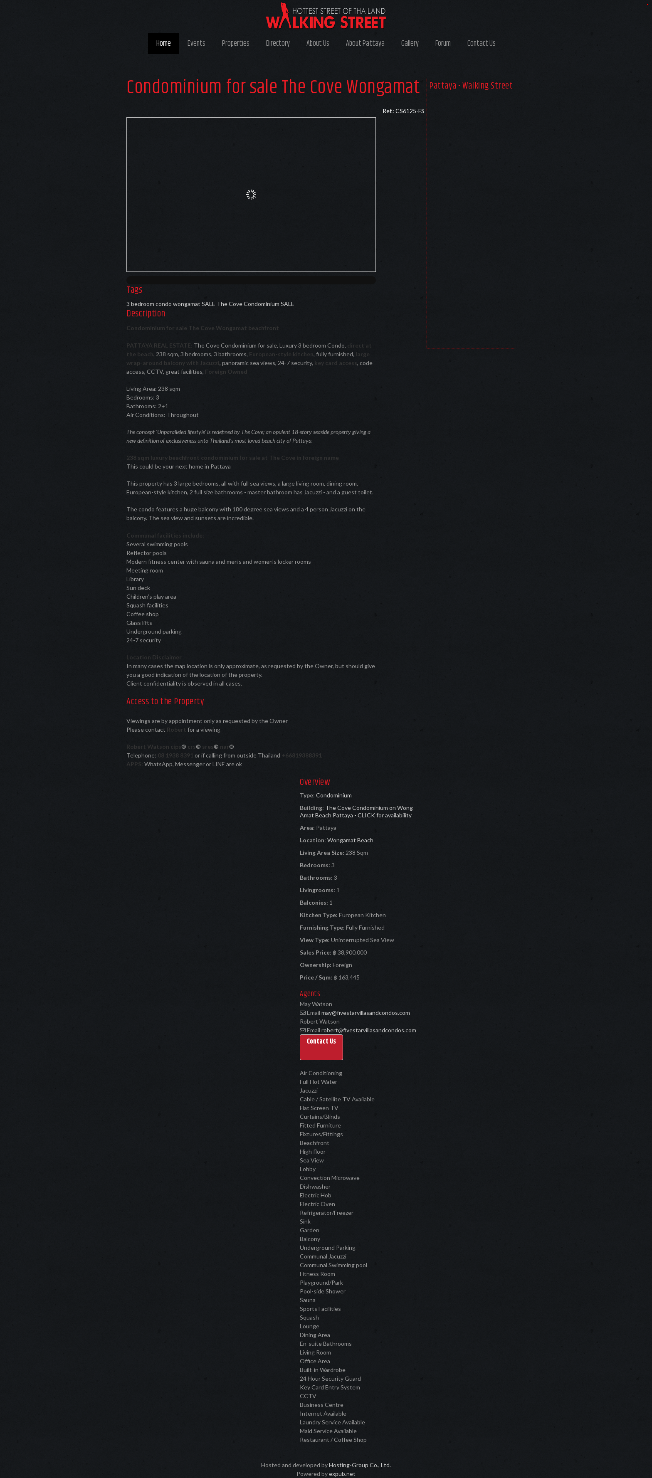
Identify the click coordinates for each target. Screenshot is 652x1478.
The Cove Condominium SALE (255, 303)
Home (163, 43)
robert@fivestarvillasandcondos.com (368, 1030)
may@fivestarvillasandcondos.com (365, 1012)
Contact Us (481, 43)
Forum (443, 43)
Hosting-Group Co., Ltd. (360, 1464)
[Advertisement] (471, 221)
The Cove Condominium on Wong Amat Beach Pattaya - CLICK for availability (356, 811)
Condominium (334, 795)
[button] (321, 1047)
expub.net (342, 1473)
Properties (235, 43)
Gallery (410, 43)
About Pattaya (365, 43)
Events (196, 43)
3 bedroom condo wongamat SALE (170, 303)
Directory (278, 43)
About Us (317, 43)
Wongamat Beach (350, 840)
